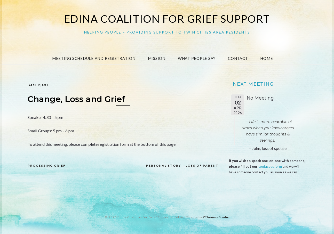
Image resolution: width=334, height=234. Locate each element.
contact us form (270, 166)
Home (266, 58)
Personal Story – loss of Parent (182, 165)
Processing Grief (47, 165)
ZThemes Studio (216, 217)
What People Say (197, 58)
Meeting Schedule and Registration (94, 58)
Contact (238, 58)
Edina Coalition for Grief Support (167, 19)
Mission (156, 58)
